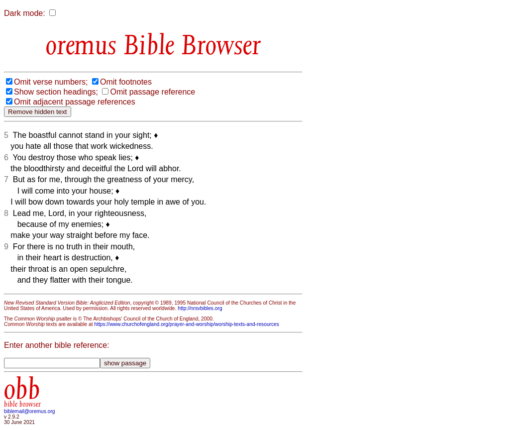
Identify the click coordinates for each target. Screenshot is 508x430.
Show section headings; (56, 92)
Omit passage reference (152, 92)
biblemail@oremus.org (29, 411)
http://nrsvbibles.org (200, 308)
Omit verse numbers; (51, 82)
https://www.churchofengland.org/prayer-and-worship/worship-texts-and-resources (186, 324)
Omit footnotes (126, 82)
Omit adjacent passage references (74, 102)
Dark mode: (24, 13)
